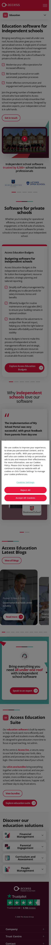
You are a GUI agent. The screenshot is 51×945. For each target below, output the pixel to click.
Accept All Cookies (25, 498)
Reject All (25, 490)
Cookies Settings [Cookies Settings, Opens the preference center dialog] (25, 482)
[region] (25, 472)
